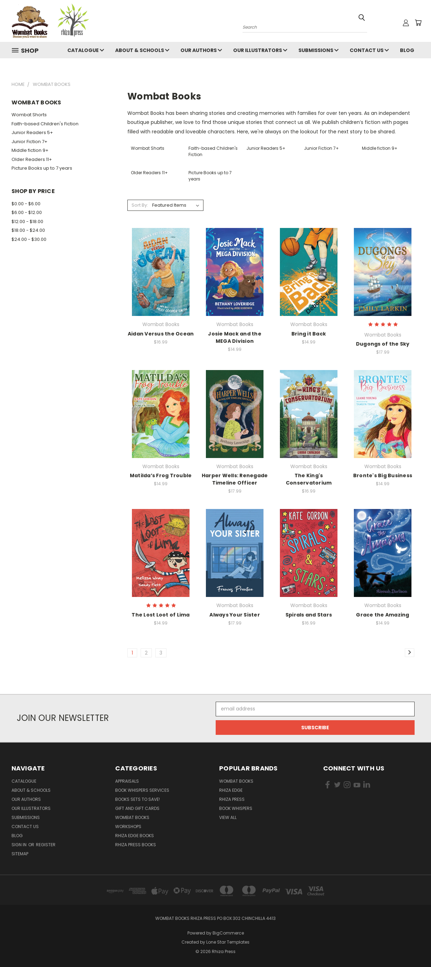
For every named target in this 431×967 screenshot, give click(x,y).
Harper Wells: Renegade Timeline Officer (235, 479)
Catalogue (85, 50)
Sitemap (20, 854)
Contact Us (369, 50)
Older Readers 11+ (32, 159)
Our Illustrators (260, 50)
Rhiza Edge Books (134, 836)
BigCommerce (228, 933)
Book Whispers (235, 808)
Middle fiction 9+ (30, 150)
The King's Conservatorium (309, 479)
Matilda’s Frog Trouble (161, 475)
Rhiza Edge (231, 790)
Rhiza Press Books (135, 845)
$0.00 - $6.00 (26, 203)
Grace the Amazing (382, 614)
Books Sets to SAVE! (137, 799)
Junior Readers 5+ (32, 132)
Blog (407, 50)
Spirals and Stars (308, 614)
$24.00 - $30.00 (29, 239)
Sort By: (140, 205)
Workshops (128, 826)
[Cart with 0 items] (418, 22)
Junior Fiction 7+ (29, 141)
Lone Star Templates (228, 942)
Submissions (318, 50)
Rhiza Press (232, 799)
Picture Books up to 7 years (42, 168)
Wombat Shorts (29, 114)
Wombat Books (132, 817)
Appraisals (127, 781)
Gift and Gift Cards (137, 808)
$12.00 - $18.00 (27, 221)
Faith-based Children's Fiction (45, 123)
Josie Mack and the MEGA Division (234, 337)
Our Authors (201, 50)
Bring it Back (308, 333)
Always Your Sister (234, 614)
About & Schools (142, 50)
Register (45, 845)
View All (228, 817)
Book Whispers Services (142, 790)
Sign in (20, 845)
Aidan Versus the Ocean (161, 333)
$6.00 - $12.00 (27, 212)
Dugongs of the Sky (383, 343)
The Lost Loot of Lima (161, 614)
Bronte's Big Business (382, 475)
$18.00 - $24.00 (28, 230)
